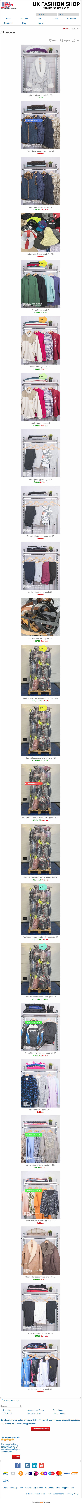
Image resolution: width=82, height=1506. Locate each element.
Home (8, 18)
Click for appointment (40, 1429)
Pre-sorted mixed (34, 1413)
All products (6, 1410)
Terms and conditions (56, 1494)
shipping (40, 23)
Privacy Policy (72, 1494)
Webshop (24, 18)
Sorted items (58, 1410)
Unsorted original (59, 1413)
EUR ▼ (62, 14)
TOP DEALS (7, 1413)
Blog (24, 23)
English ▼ (41, 14)
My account (71, 18)
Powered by (41, 1502)
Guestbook (8, 23)
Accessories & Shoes (36, 1410)
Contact (56, 18)
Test (72, 1488)
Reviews (16, 1457)
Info (39, 18)
